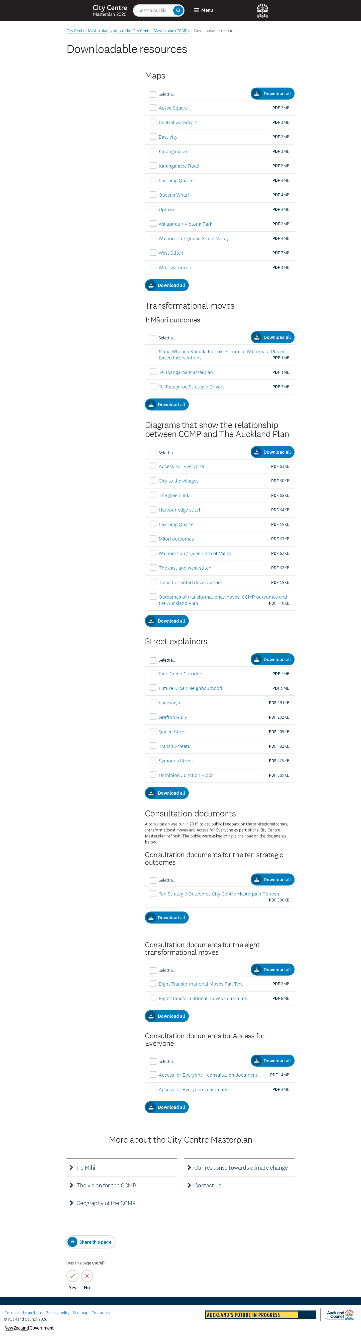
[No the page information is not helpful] (87, 1276)
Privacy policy (58, 1312)
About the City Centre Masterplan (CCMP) (151, 31)
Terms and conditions (24, 1312)
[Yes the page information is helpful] (72, 1276)
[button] (204, 11)
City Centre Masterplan (87, 31)
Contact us (101, 1312)
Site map (80, 1312)
